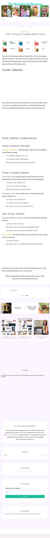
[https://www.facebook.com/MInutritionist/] (22, 471)
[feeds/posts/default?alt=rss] (31, 471)
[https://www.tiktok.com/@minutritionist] (25, 471)
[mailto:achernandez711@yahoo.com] (34, 471)
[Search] (42, 455)
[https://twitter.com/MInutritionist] (28, 471)
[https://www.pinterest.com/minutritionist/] (19, 471)
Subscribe (25, 496)
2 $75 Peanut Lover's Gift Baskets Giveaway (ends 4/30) (23, 514)
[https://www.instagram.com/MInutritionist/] (15, 471)
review (26, 295)
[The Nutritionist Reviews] (25, 16)
